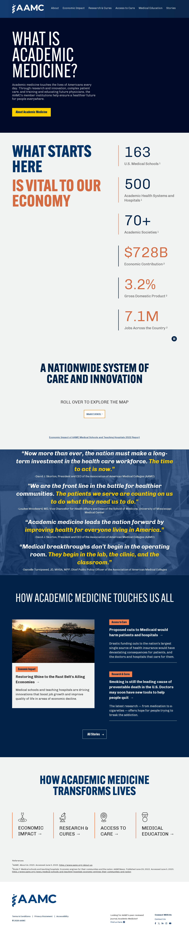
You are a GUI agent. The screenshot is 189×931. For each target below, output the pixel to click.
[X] (159, 923)
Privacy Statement (43, 916)
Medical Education (150, 8)
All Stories (93, 734)
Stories (171, 8)
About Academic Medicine (31, 112)
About (55, 8)
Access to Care (125, 8)
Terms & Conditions (21, 916)
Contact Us (160, 919)
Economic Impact (74, 8)
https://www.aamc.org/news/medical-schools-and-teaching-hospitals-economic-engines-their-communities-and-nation (71, 871)
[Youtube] (170, 923)
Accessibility (62, 916)
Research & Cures (100, 8)
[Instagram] (166, 923)
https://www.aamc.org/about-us (75, 865)
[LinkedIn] (162, 923)
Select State (93, 414)
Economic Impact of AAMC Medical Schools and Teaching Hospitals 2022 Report (94, 437)
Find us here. (117, 922)
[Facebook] (155, 923)
